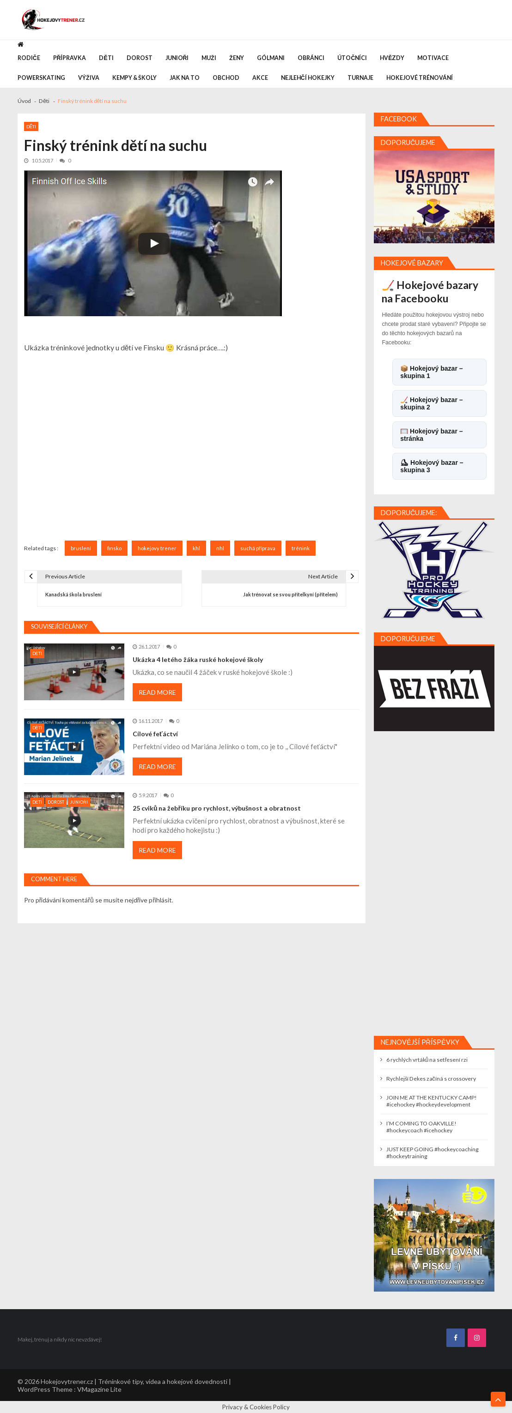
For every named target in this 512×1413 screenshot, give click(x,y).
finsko (114, 548)
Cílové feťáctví (155, 734)
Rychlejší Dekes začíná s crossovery (431, 1078)
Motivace (433, 57)
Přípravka (69, 57)
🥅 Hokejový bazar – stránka (431, 434)
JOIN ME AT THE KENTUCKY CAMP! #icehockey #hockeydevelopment (431, 1101)
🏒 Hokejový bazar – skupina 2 (431, 403)
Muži (208, 57)
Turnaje (360, 77)
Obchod (226, 77)
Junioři (177, 57)
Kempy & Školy (134, 77)
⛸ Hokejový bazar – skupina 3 (431, 466)
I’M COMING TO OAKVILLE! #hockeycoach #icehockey (421, 1127)
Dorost (139, 57)
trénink (301, 548)
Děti (106, 57)
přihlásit (160, 900)
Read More (157, 692)
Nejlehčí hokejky (308, 77)
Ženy (236, 57)
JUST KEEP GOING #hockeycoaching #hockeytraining (432, 1153)
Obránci (311, 57)
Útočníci (352, 57)
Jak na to (185, 77)
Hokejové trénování (419, 77)
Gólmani (271, 57)
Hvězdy (392, 57)
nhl (220, 548)
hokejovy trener (157, 548)
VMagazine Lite (99, 1389)
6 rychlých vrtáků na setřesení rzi (427, 1059)
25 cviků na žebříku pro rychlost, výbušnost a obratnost (217, 808)
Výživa (88, 77)
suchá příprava (257, 548)
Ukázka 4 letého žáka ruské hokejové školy (198, 659)
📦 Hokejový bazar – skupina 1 (431, 372)
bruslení (81, 548)
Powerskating (41, 77)
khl (196, 548)
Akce (260, 77)
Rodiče (29, 57)
